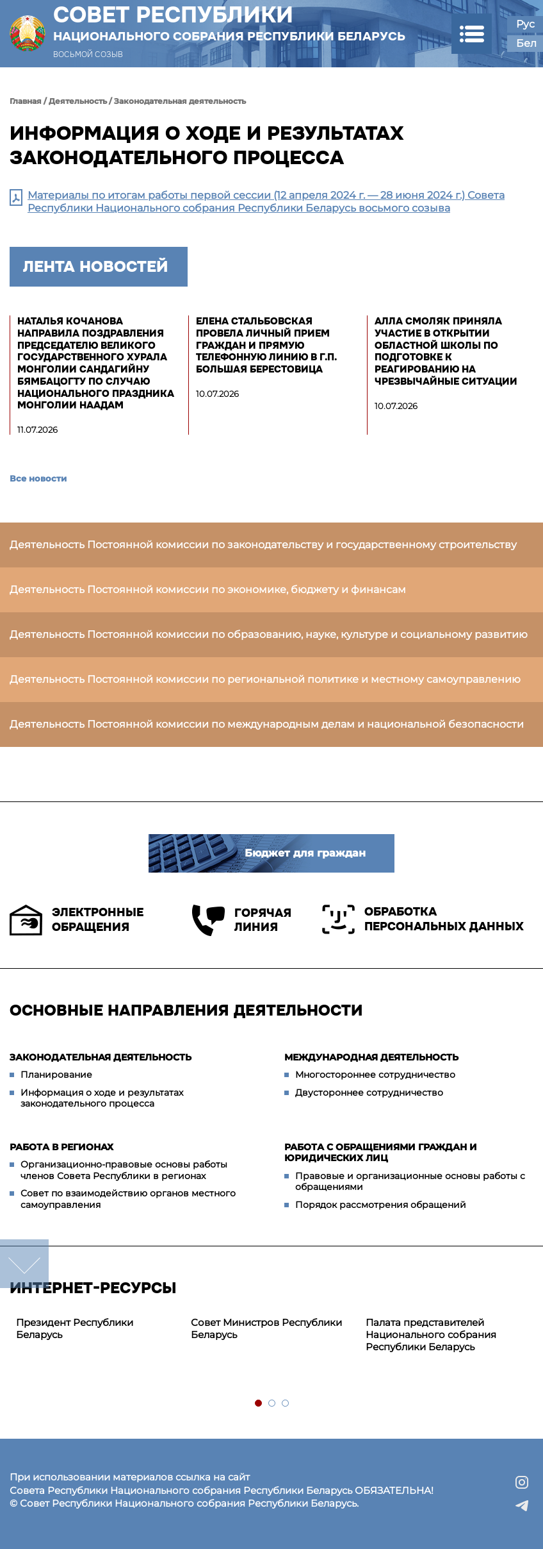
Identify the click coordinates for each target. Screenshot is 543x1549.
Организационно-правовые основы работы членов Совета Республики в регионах (123, 1170)
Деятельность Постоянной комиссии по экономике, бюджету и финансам (208, 589)
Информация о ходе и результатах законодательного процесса (101, 1098)
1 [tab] (259, 1403)
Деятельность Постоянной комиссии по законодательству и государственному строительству (263, 545)
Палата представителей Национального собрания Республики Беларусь (431, 1334)
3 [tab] (285, 1403)
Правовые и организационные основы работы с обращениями (410, 1181)
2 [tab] (272, 1403)
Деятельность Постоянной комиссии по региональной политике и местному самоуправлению (265, 679)
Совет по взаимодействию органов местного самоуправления (128, 1198)
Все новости (38, 478)
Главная (26, 101)
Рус (525, 24)
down (24, 1263)
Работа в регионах (61, 1147)
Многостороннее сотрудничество (375, 1074)
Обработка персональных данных (423, 919)
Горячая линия (241, 920)
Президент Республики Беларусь (74, 1328)
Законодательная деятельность (180, 101)
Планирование (56, 1074)
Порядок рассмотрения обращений (380, 1204)
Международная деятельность (371, 1057)
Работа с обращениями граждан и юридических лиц (380, 1152)
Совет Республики (229, 23)
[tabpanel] (97, 1329)
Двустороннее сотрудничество (369, 1092)
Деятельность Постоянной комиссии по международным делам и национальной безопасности (267, 724)
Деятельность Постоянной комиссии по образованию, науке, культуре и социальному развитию (269, 634)
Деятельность (78, 101)
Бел (526, 43)
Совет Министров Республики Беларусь (266, 1328)
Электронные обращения (76, 920)
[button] (471, 33)
